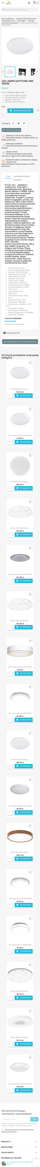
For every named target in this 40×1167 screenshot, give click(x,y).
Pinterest (24, 123)
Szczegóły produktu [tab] (22, 176)
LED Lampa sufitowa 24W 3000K (20, 435)
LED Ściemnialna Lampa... (20, 389)
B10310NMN (10, 321)
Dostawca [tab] (18, 180)
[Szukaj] (20, 9)
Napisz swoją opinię (11, 130)
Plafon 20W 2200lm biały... (20, 1037)
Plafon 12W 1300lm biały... (20, 991)
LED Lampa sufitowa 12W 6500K (20, 899)
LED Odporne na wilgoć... (20, 482)
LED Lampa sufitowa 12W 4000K (20, 667)
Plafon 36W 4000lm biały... (20, 528)
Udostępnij (13, 123)
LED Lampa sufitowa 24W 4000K (20, 1084)
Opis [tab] (8, 176)
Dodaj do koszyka (20, 110)
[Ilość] (4, 110)
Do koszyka (23, 395)
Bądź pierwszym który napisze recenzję (20, 342)
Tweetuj (18, 123)
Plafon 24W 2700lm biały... (20, 852)
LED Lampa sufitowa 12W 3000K (20, 806)
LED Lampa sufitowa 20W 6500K (20, 713)
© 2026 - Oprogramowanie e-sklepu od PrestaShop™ (17, 1163)
